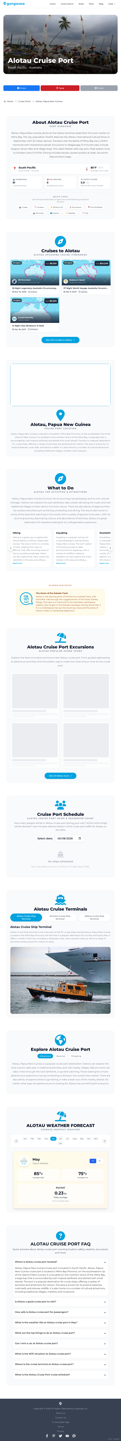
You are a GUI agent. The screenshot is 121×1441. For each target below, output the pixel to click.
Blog (101, 4)
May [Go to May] (53, 1139)
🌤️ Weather (70, 213)
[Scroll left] (11, 548)
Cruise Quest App (60, 1422)
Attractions (45, 1056)
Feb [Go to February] (32, 1139)
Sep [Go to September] (81, 1139)
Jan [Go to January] (25, 1139)
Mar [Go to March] (39, 1139)
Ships (81, 4)
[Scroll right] (110, 548)
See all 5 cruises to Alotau (60, 340)
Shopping (76, 1056)
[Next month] (104, 1141)
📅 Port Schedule (95, 207)
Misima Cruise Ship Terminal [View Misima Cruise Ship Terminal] (94, 917)
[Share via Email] (99, 88)
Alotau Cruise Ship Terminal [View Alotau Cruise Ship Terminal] (26, 917)
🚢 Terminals (38, 213)
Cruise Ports (24, 101)
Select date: (45, 838)
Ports (91, 4)
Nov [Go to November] (96, 1139)
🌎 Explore (54, 213)
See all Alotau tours (60, 776)
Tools (111, 4)
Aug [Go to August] (74, 1139)
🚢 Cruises (23, 207)
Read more (17, 563)
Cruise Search (67, 4)
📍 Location (39, 207)
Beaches (61, 1056)
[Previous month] (16, 1141)
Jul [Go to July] (67, 1139)
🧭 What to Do (57, 207)
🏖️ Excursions (75, 207)
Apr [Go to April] (46, 1139)
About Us (60, 1413)
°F (93, 1161)
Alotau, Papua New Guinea (49, 101)
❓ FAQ (85, 213)
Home (53, 4)
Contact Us (60, 1417)
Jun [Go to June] (60, 1139)
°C (99, 1161)
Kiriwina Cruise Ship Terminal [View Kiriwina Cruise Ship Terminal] (60, 917)
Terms (61, 1426)
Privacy (60, 1431)
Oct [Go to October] (88, 1139)
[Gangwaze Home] (14, 4)
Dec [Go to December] (60, 1143)
